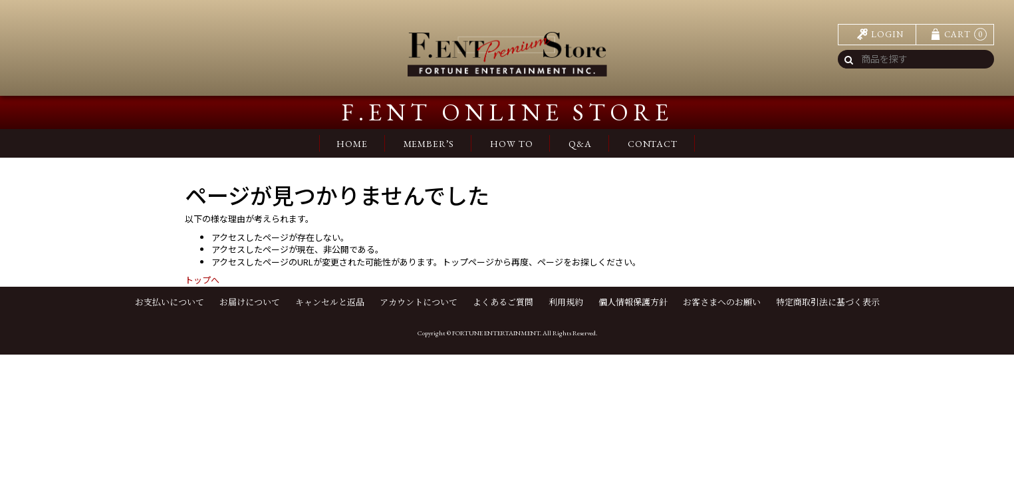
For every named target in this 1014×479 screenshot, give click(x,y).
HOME (351, 144)
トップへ (202, 279)
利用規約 (566, 302)
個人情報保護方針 (633, 302)
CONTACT (653, 144)
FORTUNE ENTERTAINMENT (496, 333)
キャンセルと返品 (329, 302)
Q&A (580, 144)
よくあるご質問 (503, 302)
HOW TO (511, 144)
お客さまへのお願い (722, 302)
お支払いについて (169, 302)
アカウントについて (418, 302)
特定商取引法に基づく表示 (828, 302)
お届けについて (249, 302)
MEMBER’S (429, 144)
